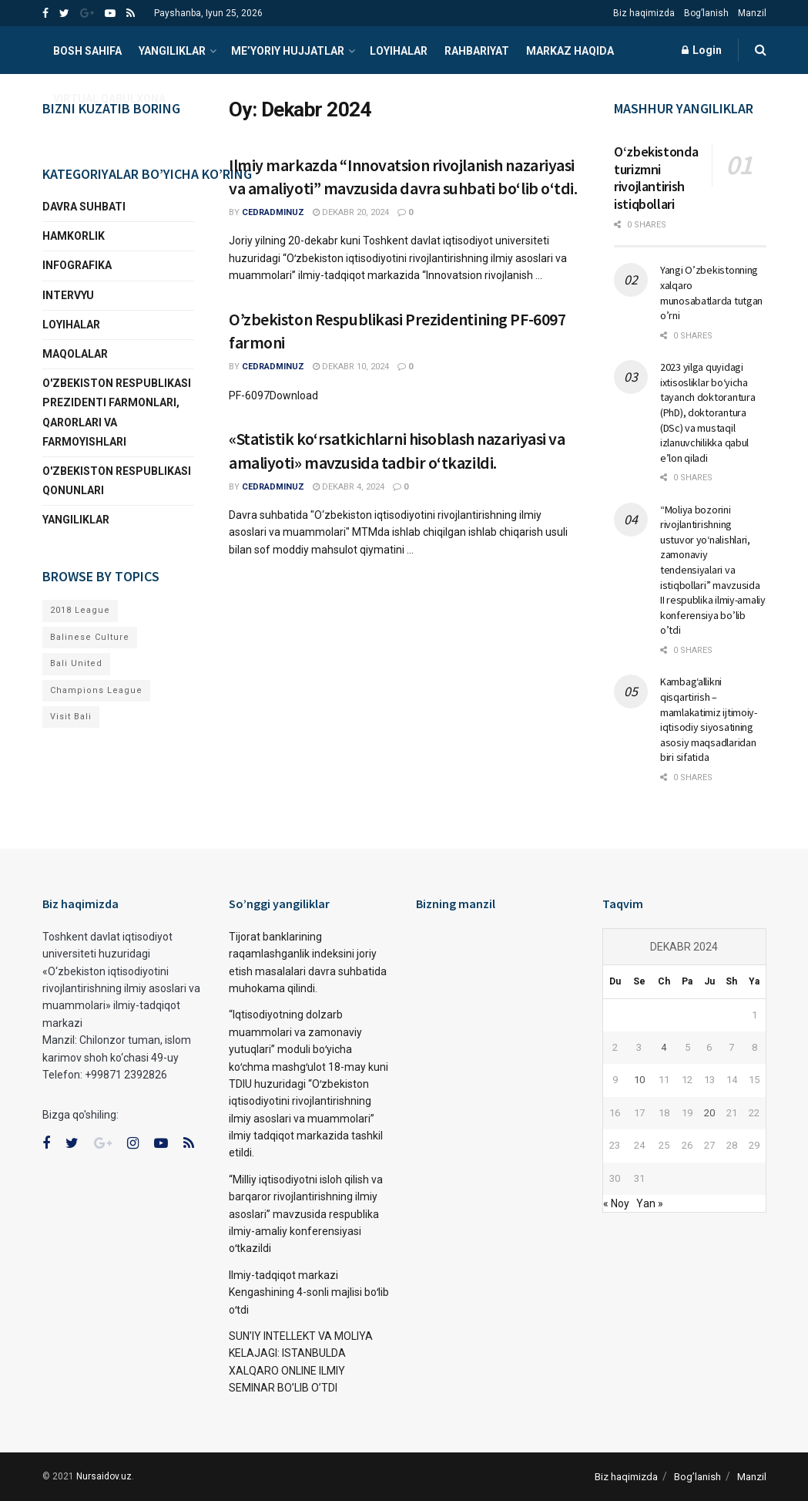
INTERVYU (68, 295)
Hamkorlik (73, 236)
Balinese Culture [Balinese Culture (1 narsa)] (89, 637)
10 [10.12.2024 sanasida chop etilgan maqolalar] (639, 1079)
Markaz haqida (570, 51)
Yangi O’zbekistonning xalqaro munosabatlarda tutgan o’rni (711, 292)
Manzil (752, 13)
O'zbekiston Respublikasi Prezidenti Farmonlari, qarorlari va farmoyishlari (116, 412)
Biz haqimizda (644, 13)
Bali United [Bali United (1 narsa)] (76, 663)
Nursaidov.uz (104, 1476)
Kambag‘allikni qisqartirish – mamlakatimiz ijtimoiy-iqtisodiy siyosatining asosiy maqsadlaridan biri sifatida (708, 719)
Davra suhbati (84, 206)
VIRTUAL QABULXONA (109, 99)
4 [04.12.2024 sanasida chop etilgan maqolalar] (663, 1047)
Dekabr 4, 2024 (348, 487)
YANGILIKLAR (172, 51)
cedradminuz (273, 212)
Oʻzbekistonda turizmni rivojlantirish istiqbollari (656, 178)
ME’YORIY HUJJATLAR (287, 51)
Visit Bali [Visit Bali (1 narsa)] (71, 717)
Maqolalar (75, 354)
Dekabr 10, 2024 (351, 367)
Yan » (649, 1203)
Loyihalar (398, 51)
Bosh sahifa (87, 51)
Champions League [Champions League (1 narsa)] (96, 690)
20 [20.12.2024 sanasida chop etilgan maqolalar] (709, 1113)
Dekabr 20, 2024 (351, 212)
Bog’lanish (706, 13)
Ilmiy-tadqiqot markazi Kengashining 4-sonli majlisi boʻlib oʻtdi (309, 1292)
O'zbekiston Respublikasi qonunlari (116, 480)
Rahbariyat (476, 51)
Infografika (77, 265)
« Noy (616, 1203)
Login (702, 50)
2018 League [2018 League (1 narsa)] (80, 610)
